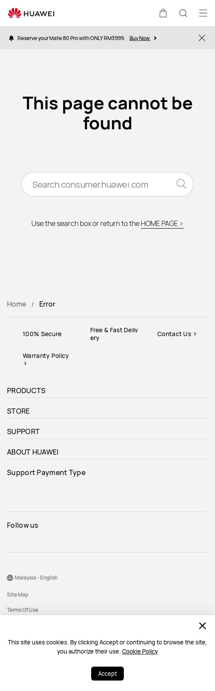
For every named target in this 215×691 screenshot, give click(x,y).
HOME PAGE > (162, 223)
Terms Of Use (22, 609)
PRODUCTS (26, 390)
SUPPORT (23, 431)
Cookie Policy (140, 651)
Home (16, 304)
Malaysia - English (36, 577)
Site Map (17, 594)
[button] (163, 13)
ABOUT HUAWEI (33, 452)
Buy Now (143, 37)
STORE (18, 411)
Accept (107, 674)
